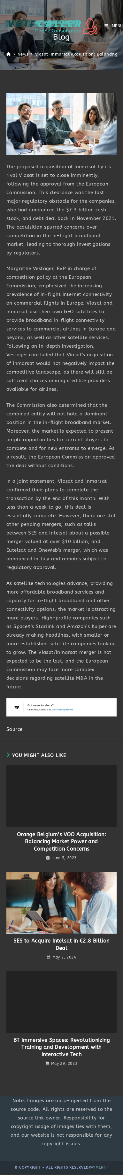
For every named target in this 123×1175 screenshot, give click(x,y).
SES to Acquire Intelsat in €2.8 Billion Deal (61, 944)
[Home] (8, 54)
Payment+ (99, 1167)
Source (14, 729)
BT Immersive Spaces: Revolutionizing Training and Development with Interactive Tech (61, 1047)
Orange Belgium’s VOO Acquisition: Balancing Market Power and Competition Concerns (61, 841)
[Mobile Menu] (113, 26)
